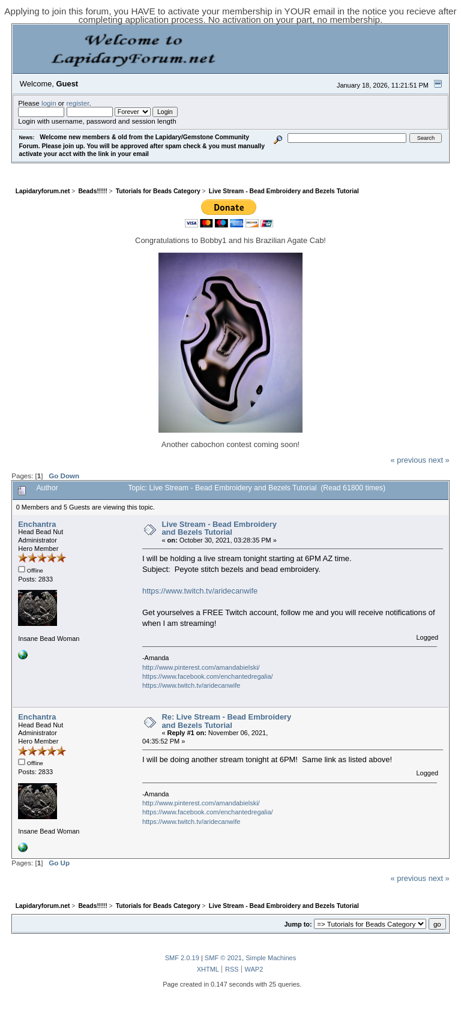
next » (439, 459)
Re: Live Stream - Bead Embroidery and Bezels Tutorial (226, 721)
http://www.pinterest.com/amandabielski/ (201, 667)
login (48, 103)
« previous (408, 459)
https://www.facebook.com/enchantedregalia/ (207, 676)
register (77, 103)
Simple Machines (271, 957)
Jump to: (298, 924)
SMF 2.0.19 (182, 957)
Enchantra (37, 524)
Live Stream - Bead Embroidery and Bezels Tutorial (219, 528)
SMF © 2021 (223, 957)
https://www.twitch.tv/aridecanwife (200, 590)
